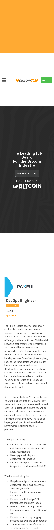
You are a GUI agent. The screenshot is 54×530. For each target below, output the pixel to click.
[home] (26, 80)
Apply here (11, 315)
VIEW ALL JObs (27, 173)
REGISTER (46, 80)
